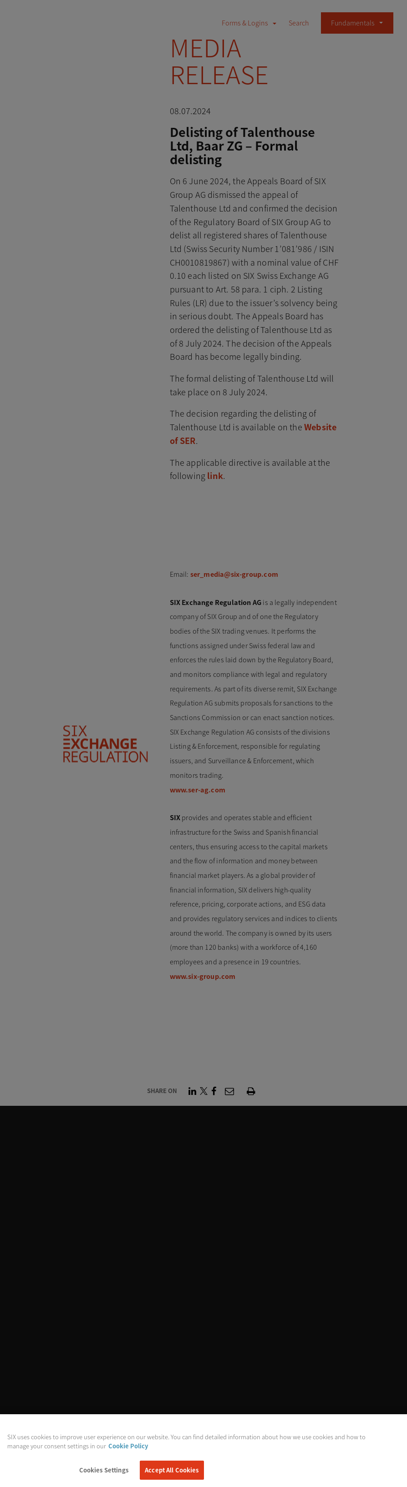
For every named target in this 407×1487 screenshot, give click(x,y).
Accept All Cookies (171, 1473)
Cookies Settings (103, 1473)
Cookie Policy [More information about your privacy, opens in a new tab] (128, 1449)
